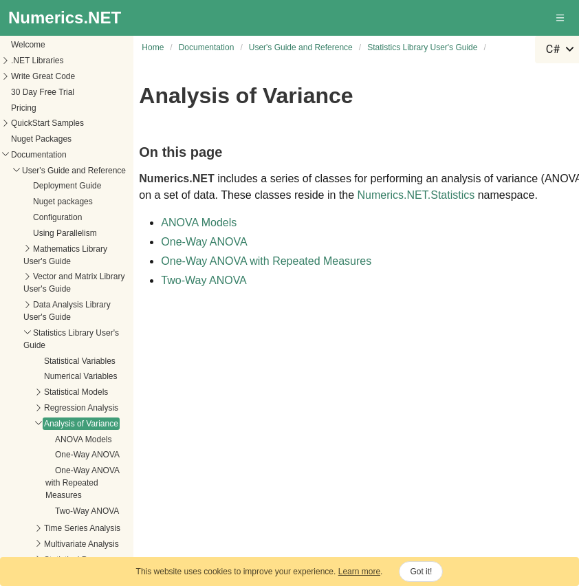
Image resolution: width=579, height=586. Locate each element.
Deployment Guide (67, 157)
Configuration (57, 189)
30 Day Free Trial (42, 64)
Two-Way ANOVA (87, 483)
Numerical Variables (80, 348)
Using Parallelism (65, 205)
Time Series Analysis (82, 500)
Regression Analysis (81, 379)
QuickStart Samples (47, 95)
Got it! (421, 571)
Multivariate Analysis (81, 516)
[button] (561, 18)
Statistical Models (76, 364)
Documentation (39, 126)
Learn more (359, 571)
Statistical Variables (80, 333)
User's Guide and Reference (74, 142)
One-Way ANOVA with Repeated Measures (82, 454)
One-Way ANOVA (87, 426)
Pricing (23, 80)
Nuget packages (63, 173)
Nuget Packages (41, 111)
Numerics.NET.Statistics (416, 195)
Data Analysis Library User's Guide (67, 283)
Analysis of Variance (81, 395)
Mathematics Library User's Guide (65, 227)
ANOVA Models (83, 411)
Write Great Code (43, 48)
